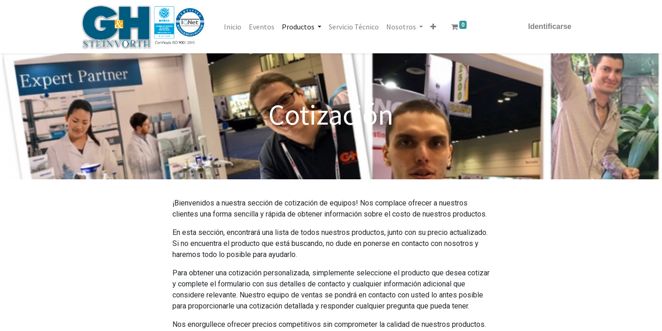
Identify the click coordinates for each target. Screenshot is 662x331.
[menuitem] (232, 26)
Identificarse (549, 26)
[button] (433, 26)
